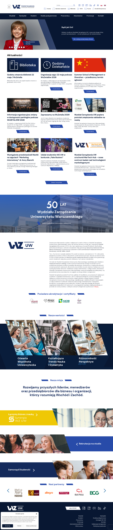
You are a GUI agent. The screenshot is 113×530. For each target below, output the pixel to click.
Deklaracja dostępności (99, 524)
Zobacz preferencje (31, 526)
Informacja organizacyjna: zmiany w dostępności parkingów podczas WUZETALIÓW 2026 (22, 117)
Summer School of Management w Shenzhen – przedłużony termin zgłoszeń (89, 77)
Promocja (80, 522)
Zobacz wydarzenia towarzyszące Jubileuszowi (56, 223)
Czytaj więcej (56, 89)
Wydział (80, 516)
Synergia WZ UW (101, 520)
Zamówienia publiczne (76, 524)
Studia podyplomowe (99, 518)
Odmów (19, 526)
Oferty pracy (79, 526)
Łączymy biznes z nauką (21, 414)
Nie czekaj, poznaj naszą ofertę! (83, 39)
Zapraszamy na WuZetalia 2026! (55, 115)
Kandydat (103, 516)
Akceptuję (7, 526)
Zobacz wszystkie (56, 182)
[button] (36, 513)
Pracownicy (79, 520)
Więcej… (96, 287)
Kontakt (103, 522)
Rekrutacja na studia (88, 443)
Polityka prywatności (99, 526)
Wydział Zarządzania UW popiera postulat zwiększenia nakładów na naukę (89, 117)
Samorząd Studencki (21, 469)
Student (80, 518)
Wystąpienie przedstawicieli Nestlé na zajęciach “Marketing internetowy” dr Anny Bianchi (22, 157)
